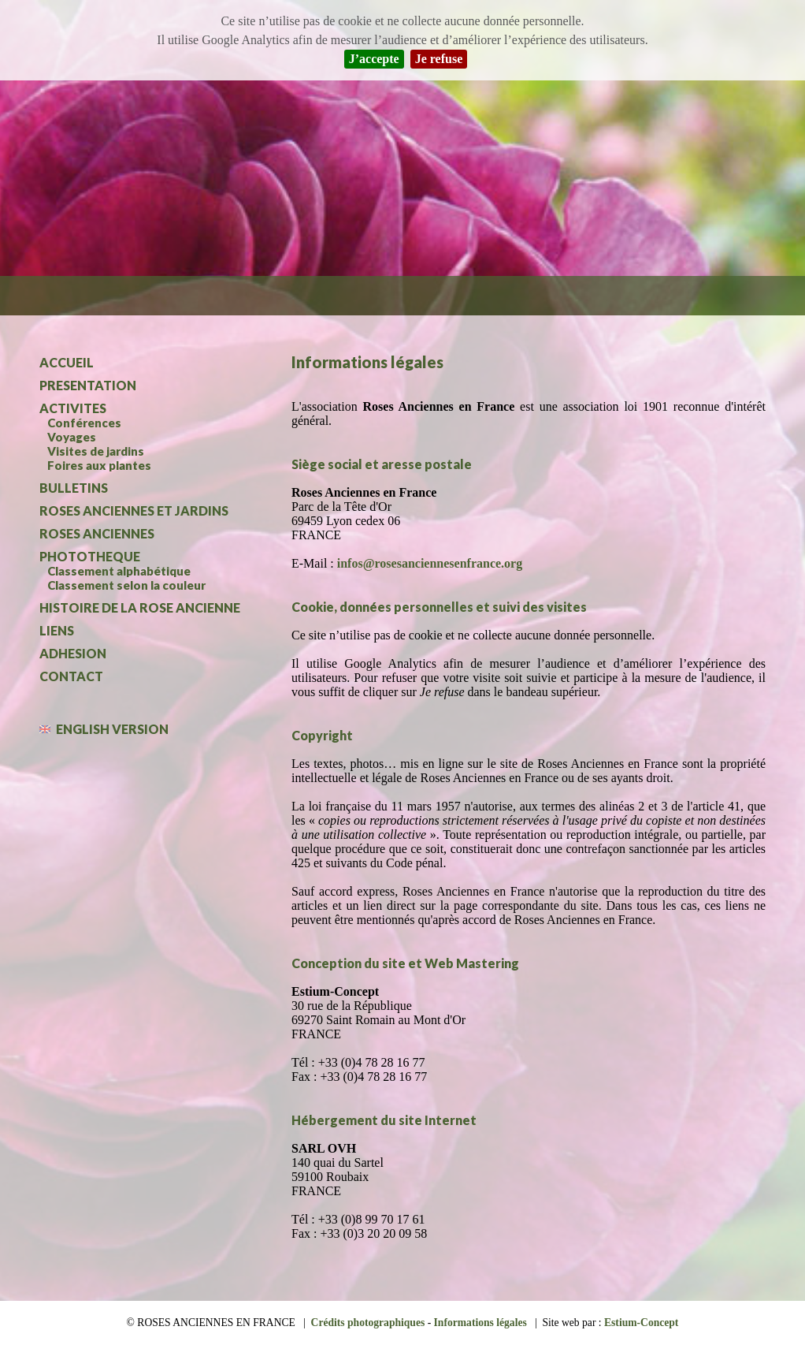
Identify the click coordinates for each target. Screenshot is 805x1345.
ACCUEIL (66, 362)
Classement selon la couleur (126, 585)
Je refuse (439, 58)
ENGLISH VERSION (104, 728)
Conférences (84, 422)
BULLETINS (73, 487)
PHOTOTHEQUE (89, 556)
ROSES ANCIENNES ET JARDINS (133, 510)
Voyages (71, 437)
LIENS (56, 630)
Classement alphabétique (119, 571)
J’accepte (374, 58)
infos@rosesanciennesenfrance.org (429, 563)
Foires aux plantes (99, 465)
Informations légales (480, 1322)
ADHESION (72, 653)
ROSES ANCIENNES (96, 533)
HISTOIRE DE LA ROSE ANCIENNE (139, 607)
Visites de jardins (95, 451)
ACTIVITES (72, 408)
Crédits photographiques (368, 1322)
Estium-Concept (641, 1322)
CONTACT (71, 676)
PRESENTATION (87, 385)
